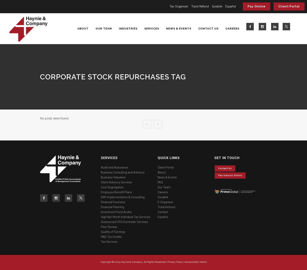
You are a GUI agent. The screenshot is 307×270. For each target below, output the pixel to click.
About (162, 172)
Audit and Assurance (114, 167)
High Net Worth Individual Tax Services (125, 217)
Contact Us (225, 168)
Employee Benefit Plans (116, 192)
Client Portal (289, 6)
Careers (163, 192)
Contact (163, 212)
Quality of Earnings (113, 231)
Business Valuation (113, 177)
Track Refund (200, 6)
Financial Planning (112, 207)
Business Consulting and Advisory (123, 172)
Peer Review (109, 227)
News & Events (167, 177)
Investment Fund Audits (116, 212)
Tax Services (109, 241)
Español (230, 6)
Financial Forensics (113, 202)
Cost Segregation (112, 187)
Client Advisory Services (116, 182)
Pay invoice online (230, 175)
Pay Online (257, 6)
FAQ (160, 182)
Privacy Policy (175, 262)
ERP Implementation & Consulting (123, 197)
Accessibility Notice (196, 262)
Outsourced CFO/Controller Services (124, 222)
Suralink (217, 6)
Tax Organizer (179, 6)
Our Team (164, 187)
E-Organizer (165, 202)
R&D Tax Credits (111, 236)
